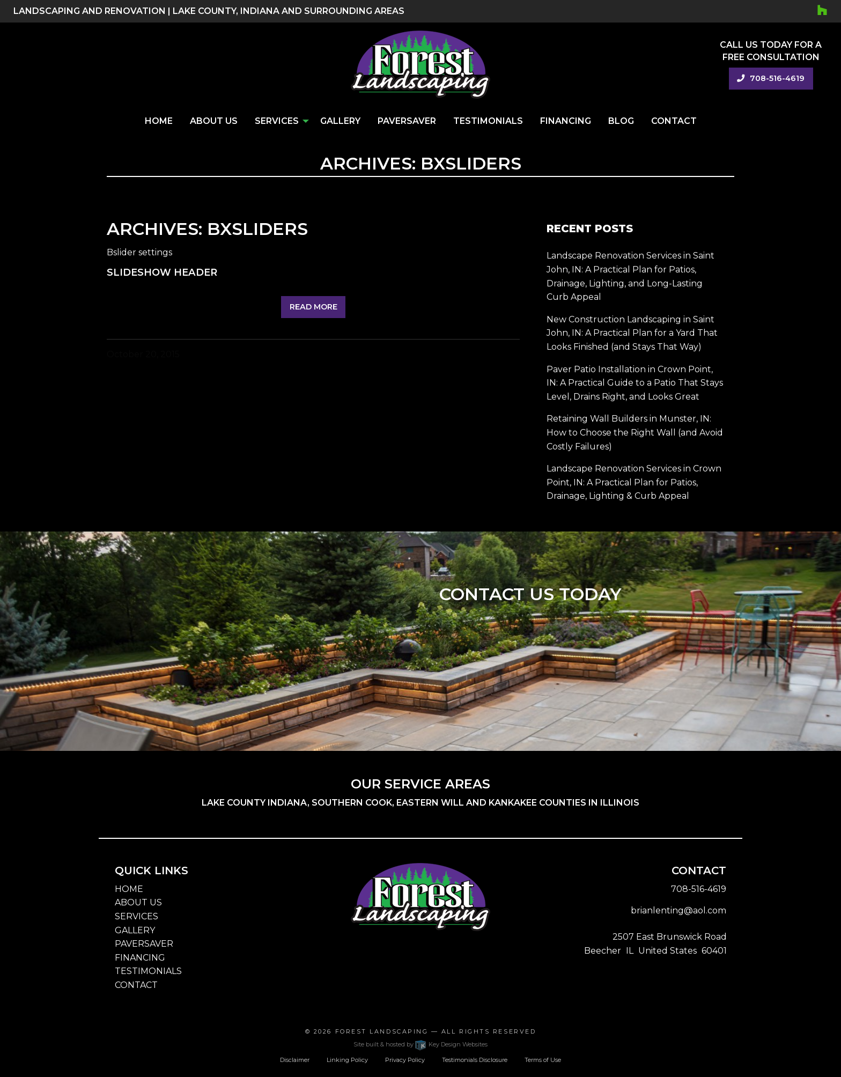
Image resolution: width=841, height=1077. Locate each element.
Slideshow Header (162, 272)
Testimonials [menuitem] (488, 121)
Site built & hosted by (420, 1044)
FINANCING (140, 958)
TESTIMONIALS (148, 971)
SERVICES (136, 916)
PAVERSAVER (144, 944)
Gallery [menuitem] (340, 121)
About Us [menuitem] (214, 121)
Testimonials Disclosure (474, 1060)
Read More (313, 307)
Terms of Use (543, 1060)
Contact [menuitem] (674, 121)
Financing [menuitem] (565, 121)
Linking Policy (347, 1060)
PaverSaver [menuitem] (407, 121)
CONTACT (136, 985)
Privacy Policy (405, 1060)
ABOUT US (138, 902)
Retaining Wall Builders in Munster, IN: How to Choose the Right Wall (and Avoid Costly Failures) (635, 432)
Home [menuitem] (159, 121)
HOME (129, 889)
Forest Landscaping (382, 1031)
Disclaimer (294, 1060)
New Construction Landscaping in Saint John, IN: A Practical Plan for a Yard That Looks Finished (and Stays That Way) (632, 333)
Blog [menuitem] (621, 121)
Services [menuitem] (277, 121)
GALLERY (135, 930)
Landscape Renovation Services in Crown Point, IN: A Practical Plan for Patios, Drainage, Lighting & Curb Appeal (634, 482)
